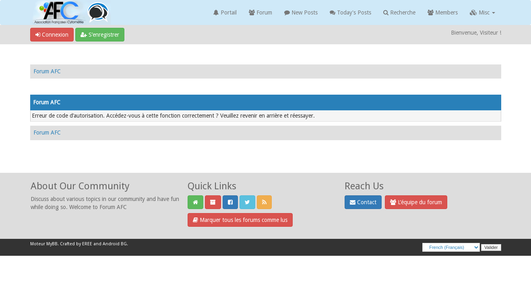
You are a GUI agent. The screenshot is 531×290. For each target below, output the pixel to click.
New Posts (301, 12)
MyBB (52, 243)
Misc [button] (482, 12)
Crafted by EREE (76, 243)
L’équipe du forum (416, 202)
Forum (260, 12)
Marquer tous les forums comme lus (240, 220)
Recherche (399, 12)
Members (443, 12)
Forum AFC (47, 71)
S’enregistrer (100, 34)
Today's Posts (350, 12)
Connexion (51, 34)
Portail (225, 12)
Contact (363, 202)
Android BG (115, 243)
